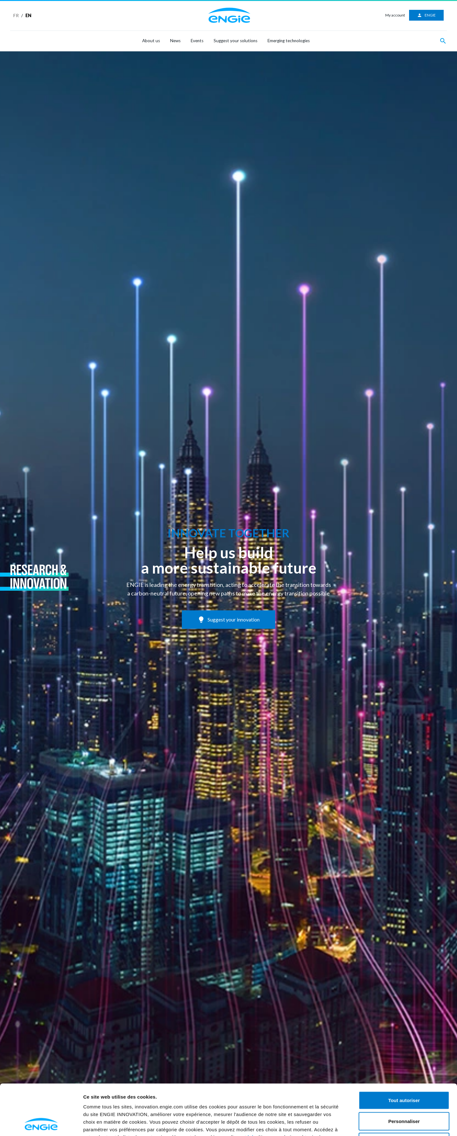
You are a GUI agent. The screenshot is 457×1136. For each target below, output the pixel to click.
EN (28, 15)
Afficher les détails (379, 1123)
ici (250, 1089)
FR (16, 15)
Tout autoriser (404, 1052)
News (175, 40)
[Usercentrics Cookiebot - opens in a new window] (41, 1123)
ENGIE (426, 15)
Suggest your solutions (235, 40)
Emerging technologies (289, 40)
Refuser (404, 1094)
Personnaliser (404, 1073)
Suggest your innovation (228, 619)
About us (151, 40)
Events (197, 40)
